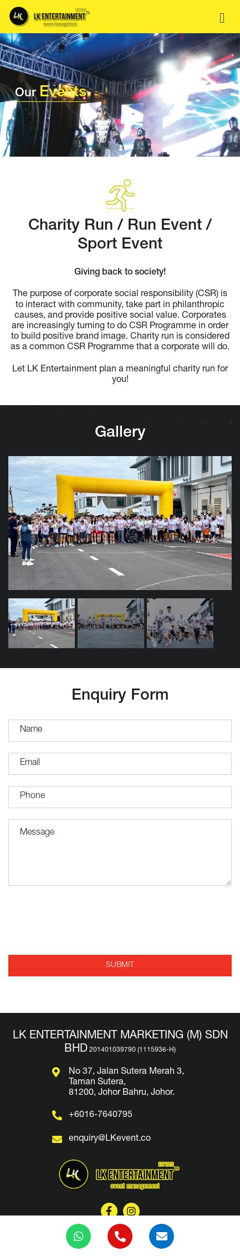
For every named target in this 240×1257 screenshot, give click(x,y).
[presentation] (120, 922)
